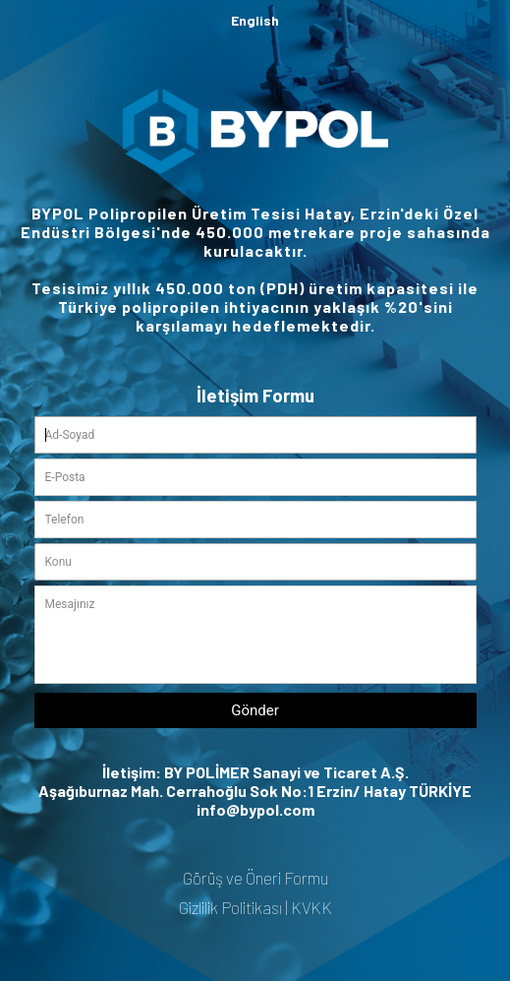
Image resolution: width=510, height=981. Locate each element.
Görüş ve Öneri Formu (255, 878)
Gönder (255, 710)
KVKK (311, 907)
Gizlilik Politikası (230, 907)
